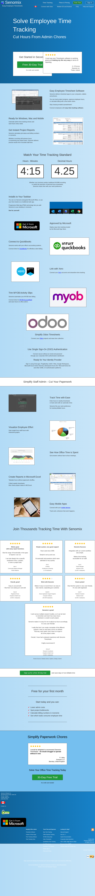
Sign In (89, 3)
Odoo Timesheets (47, 839)
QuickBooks (23, 248)
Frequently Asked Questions (66, 839)
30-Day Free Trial (47, 777)
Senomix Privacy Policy (88, 850)
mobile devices (65, 507)
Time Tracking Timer (30, 839)
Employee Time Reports (48, 846)
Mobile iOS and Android (64, 6)
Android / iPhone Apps (31, 834)
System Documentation (65, 836)
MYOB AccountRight (25, 300)
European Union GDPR (65, 844)
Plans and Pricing (47, 851)
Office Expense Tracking (48, 834)
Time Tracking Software (31, 836)
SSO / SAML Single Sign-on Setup (68, 841)
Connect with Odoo (47, 6)
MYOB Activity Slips (47, 836)
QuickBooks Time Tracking (49, 841)
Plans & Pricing (64, 3)
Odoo (41, 338)
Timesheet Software (30, 832)
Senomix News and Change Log (67, 846)
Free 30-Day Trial (32, 64)
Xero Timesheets (47, 844)
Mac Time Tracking (47, 832)
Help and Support (88, 6)
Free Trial (77, 3)
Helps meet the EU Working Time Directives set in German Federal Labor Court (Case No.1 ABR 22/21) (47, 860)
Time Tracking (47, 3)
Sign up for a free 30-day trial (35, 673)
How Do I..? (63, 834)
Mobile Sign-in (46, 848)
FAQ (77, 6)
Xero (59, 272)
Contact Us (3, 806)
